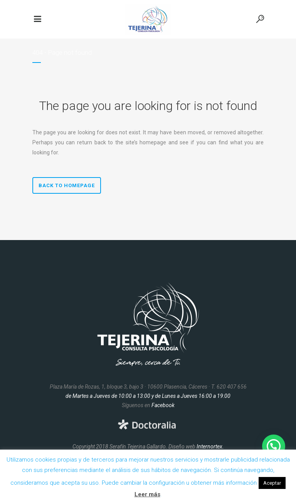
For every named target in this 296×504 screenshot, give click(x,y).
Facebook (163, 405)
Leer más (147, 494)
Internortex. (210, 446)
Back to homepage (67, 185)
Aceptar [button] (272, 483)
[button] (273, 446)
